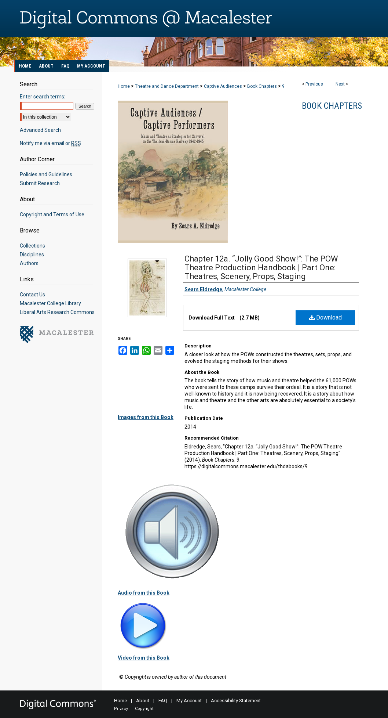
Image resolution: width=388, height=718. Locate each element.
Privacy (121, 708)
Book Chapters (262, 86)
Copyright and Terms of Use (52, 214)
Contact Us (32, 294)
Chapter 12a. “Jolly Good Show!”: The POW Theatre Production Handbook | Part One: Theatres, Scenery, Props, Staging (261, 267)
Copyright (144, 708)
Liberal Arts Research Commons (57, 312)
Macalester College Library (50, 303)
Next (340, 84)
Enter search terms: (42, 97)
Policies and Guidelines (46, 174)
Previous (314, 84)
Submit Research (40, 183)
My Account (189, 700)
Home (124, 86)
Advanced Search (40, 130)
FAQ (162, 700)
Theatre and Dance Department (167, 86)
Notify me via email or (50, 143)
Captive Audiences (223, 86)
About (142, 700)
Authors (29, 263)
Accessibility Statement (236, 700)
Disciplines (32, 254)
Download (325, 317)
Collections (32, 246)
